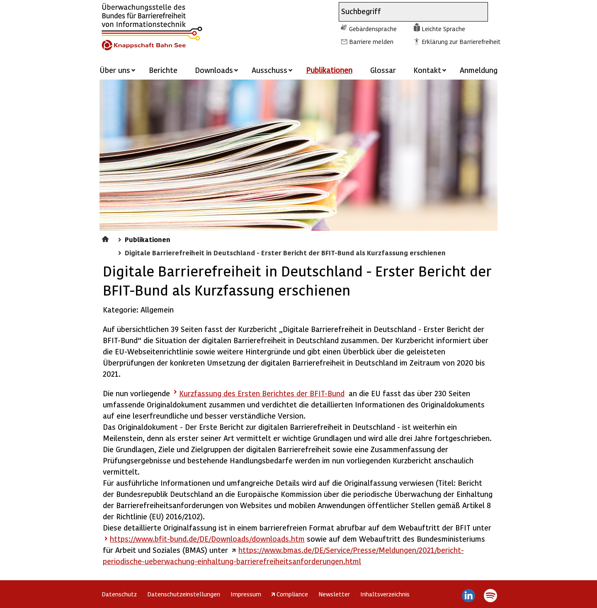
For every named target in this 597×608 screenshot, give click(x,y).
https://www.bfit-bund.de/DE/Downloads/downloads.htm (207, 538)
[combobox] (406, 11)
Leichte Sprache (443, 28)
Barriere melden (371, 41)
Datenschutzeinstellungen (183, 594)
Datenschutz (119, 594)
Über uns (115, 69)
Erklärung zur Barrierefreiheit (461, 41)
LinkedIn (468, 595)
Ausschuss (269, 69)
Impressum (246, 594)
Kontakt (427, 69)
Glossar (383, 69)
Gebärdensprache (373, 28)
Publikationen (329, 69)
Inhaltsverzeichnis (385, 594)
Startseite (106, 238)
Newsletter (334, 594)
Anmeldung (479, 69)
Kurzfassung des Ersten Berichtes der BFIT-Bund (262, 393)
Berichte (163, 69)
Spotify (490, 595)
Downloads (214, 69)
